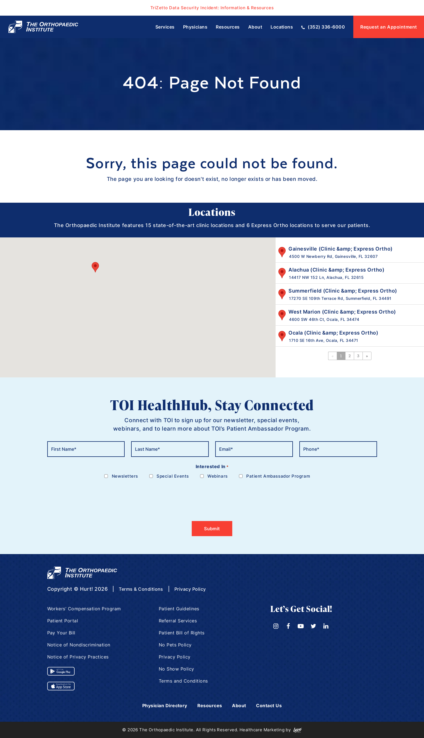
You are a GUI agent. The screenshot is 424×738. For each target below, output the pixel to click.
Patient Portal (63, 620)
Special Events (173, 476)
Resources (210, 705)
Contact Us (274, 705)
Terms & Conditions (144, 589)
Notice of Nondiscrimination (79, 645)
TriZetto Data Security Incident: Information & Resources (212, 7)
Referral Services (178, 620)
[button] (95, 267)
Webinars (217, 476)
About (242, 705)
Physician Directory (161, 705)
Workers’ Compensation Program (84, 608)
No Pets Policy (175, 645)
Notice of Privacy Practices (78, 657)
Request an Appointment (388, 27)
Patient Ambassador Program (278, 476)
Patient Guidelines (179, 608)
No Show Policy (177, 669)
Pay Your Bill (61, 633)
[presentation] (89, 497)
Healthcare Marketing (262, 729)
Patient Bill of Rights (182, 633)
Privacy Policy (198, 589)
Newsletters (125, 476)
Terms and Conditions (183, 681)
